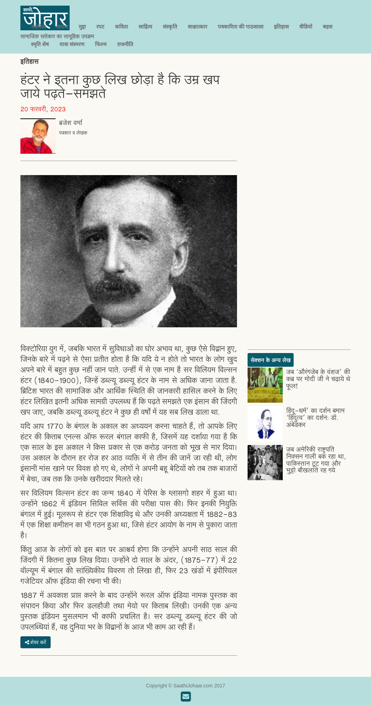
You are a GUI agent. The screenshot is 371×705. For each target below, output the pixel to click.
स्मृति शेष (40, 44)
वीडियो (305, 27)
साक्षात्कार (197, 27)
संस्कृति (170, 27)
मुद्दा (82, 27)
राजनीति (125, 44)
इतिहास (281, 27)
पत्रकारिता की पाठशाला (240, 27)
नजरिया (38, 27)
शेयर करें (35, 642)
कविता (121, 27)
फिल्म (101, 44)
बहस (327, 27)
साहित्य (145, 27)
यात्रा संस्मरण (71, 44)
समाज (62, 27)
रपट (100, 27)
